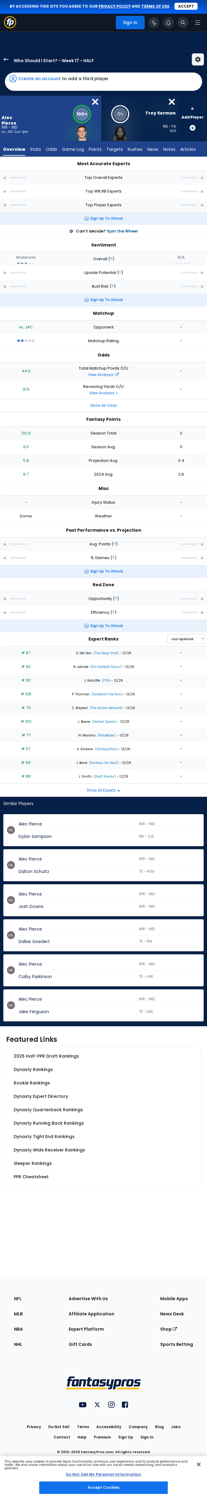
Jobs (176, 1426)
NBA (18, 1329)
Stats (35, 149)
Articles (188, 149)
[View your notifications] (168, 22)
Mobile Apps (174, 1299)
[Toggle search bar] (183, 22)
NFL (18, 1299)
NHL (18, 1344)
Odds (51, 149)
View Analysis (103, 374)
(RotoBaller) (106, 735)
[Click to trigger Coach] (153, 22)
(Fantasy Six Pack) (103, 763)
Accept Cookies (104, 1487)
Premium (102, 1437)
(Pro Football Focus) (105, 667)
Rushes (135, 149)
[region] (103, 1476)
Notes (169, 149)
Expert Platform (86, 1329)
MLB (18, 1314)
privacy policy (114, 6)
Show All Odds (103, 405)
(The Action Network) (105, 708)
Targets (114, 149)
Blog (159, 1426)
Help (82, 1437)
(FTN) (105, 680)
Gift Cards (80, 1344)
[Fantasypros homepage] (10, 26)
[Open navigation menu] (197, 22)
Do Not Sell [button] (59, 1426)
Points (95, 149)
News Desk (172, 1314)
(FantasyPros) (106, 749)
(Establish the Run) (106, 694)
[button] (103, 82)
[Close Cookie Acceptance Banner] (199, 1464)
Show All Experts (103, 790)
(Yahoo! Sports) (104, 721)
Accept (186, 6)
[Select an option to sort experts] (186, 638)
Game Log (73, 149)
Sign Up (125, 1437)
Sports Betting (176, 1344)
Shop (168, 1329)
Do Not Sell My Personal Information (103, 1474)
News (152, 149)
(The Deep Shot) (105, 653)
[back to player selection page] (4, 59)
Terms (83, 1426)
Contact (61, 1437)
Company (138, 1426)
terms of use (155, 6)
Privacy (34, 1426)
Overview (14, 149)
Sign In (147, 1437)
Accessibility (108, 1426)
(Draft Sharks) (104, 776)
